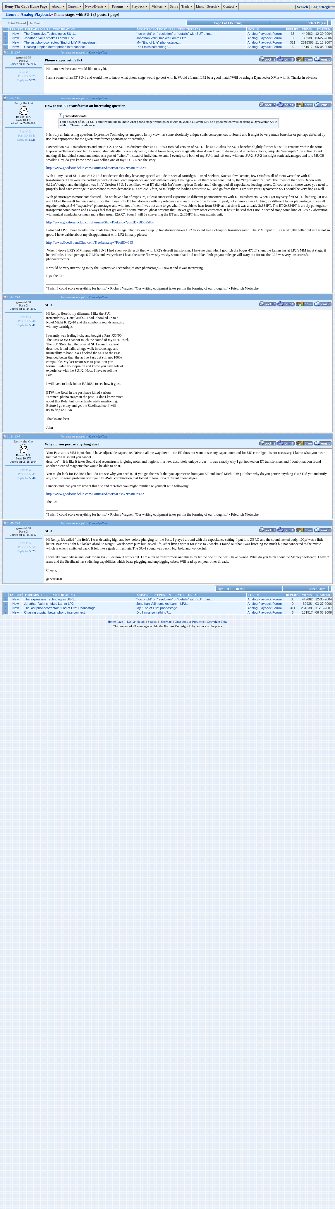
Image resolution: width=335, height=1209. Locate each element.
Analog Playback (35, 14)
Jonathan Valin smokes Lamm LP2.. (49, 38)
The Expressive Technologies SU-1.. (50, 33)
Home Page (115, 621)
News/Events (96, 6)
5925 (32, 80)
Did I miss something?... (153, 47)
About (58, 6)
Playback (140, 6)
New (15, 33)
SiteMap (166, 621)
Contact (230, 6)
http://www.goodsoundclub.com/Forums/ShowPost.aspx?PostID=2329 (96, 168)
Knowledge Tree (98, 52)
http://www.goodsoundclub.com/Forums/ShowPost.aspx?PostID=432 (95, 494)
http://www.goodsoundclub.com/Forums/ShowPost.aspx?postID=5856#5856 (100, 222)
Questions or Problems (190, 621)
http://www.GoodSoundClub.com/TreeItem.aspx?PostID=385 (89, 242)
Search (214, 6)
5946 (32, 478)
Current (75, 6)
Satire (174, 6)
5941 (32, 325)
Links (200, 6)
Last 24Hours (136, 621)
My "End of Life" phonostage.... (158, 42)
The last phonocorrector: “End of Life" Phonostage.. (60, 42)
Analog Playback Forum (265, 33)
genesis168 (23, 57)
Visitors (159, 6)
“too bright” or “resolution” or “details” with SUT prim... (174, 33)
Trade (187, 6)
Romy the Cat (23, 103)
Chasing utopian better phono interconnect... (55, 47)
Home (11, 14)
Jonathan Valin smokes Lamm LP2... (162, 38)
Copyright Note (217, 621)
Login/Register (323, 7)
